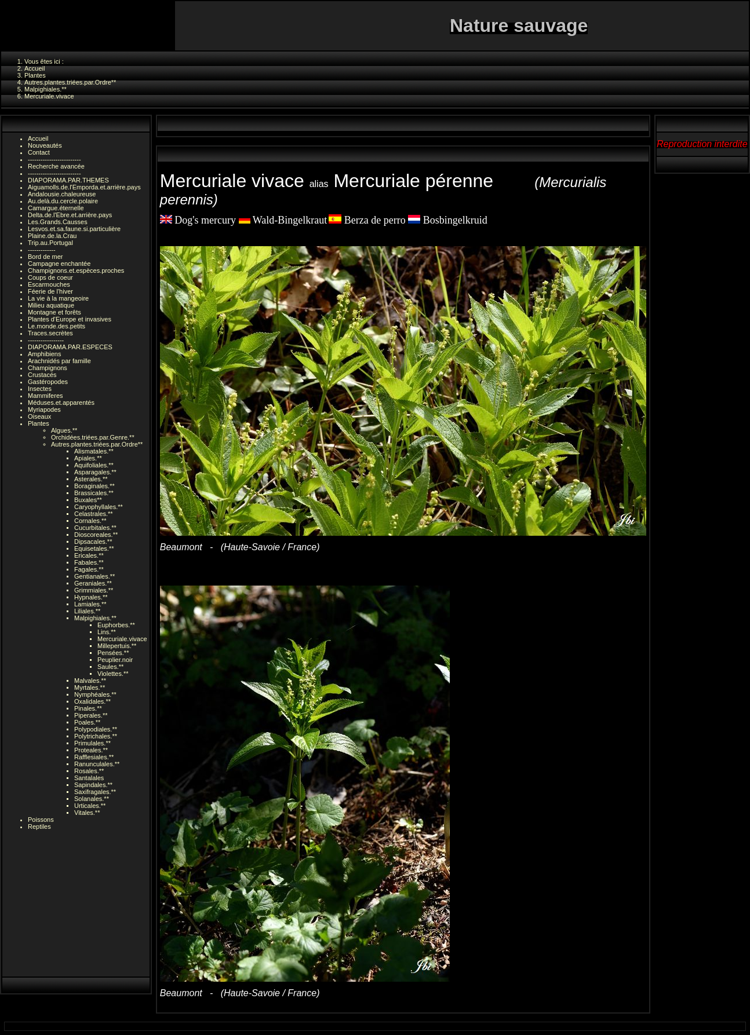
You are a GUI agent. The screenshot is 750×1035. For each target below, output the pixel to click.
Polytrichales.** (95, 736)
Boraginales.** (94, 485)
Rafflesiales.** (94, 757)
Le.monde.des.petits (56, 326)
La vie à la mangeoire (58, 298)
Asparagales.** (95, 472)
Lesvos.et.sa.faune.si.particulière (74, 228)
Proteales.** (91, 750)
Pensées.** (113, 652)
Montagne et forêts (54, 312)
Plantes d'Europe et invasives (69, 319)
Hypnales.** (90, 597)
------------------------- (54, 159)
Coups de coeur (50, 277)
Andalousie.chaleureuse (62, 194)
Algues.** (64, 430)
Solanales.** (91, 798)
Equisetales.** (94, 548)
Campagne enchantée (59, 263)
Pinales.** (88, 708)
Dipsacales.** (93, 541)
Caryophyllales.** (98, 506)
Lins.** (106, 631)
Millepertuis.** (116, 645)
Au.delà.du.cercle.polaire (63, 201)
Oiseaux (39, 416)
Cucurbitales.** (95, 527)
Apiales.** (88, 458)
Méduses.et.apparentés (61, 402)
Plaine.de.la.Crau (52, 235)
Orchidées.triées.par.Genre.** (92, 437)
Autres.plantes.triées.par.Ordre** (97, 444)
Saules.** (110, 666)
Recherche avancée (56, 166)
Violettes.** (113, 673)
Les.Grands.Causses (58, 221)
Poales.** (87, 722)
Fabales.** (89, 562)
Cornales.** (90, 520)
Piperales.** (90, 715)
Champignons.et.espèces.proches (76, 270)
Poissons (41, 819)
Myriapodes (44, 409)
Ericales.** (89, 555)
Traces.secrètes (50, 333)
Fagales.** (89, 569)
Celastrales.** (93, 513)
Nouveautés (45, 145)
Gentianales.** (94, 576)
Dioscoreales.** (96, 534)
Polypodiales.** (95, 729)
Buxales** (88, 499)
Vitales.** (87, 812)
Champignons (47, 367)
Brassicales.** (94, 492)
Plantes (38, 423)
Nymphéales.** (95, 694)
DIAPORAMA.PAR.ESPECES (70, 346)
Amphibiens (44, 353)
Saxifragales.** (95, 791)
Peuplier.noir (115, 659)
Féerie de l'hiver (50, 291)
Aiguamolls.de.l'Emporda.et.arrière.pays (84, 187)
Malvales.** (90, 680)
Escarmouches (49, 284)
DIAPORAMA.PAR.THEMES (68, 180)
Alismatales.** (94, 451)
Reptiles (39, 826)
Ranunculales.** (96, 763)
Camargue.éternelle (56, 207)
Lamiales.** (90, 604)
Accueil (38, 138)
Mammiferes (45, 395)
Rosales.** (89, 770)
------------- (42, 249)
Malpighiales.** (95, 618)
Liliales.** (87, 611)
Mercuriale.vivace (122, 638)
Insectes (40, 388)
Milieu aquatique (51, 305)
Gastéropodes (48, 381)
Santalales (89, 777)
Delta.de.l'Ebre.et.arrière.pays (70, 214)
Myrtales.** (89, 687)
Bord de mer (45, 256)
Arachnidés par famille (59, 360)
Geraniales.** (93, 583)
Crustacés (42, 374)
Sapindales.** (93, 784)
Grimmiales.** (93, 590)
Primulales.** (92, 743)
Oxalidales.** (92, 701)
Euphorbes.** (116, 624)
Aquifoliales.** (94, 465)
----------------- (46, 340)
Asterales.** (90, 479)
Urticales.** (89, 805)
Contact (39, 152)
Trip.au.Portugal (50, 242)
